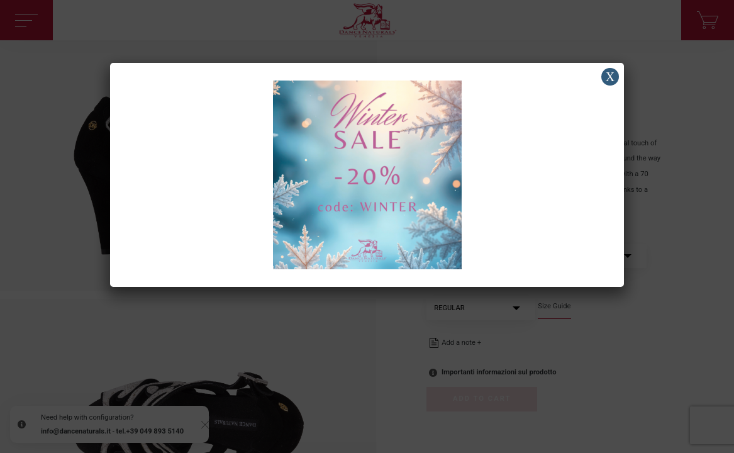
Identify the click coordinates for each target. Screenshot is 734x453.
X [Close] (610, 77)
